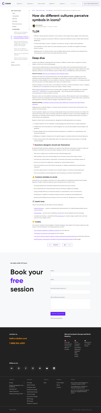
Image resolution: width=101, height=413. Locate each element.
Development (13, 389)
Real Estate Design (32, 392)
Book (33, 10)
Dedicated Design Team (16, 393)
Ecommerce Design (32, 396)
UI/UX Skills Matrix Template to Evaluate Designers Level (79, 387)
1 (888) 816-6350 (17, 343)
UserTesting (60, 216)
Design (11, 382)
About (58, 385)
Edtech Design (31, 385)
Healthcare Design (32, 389)
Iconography (15, 29)
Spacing (14, 18)
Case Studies (60, 382)
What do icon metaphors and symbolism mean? (21, 32)
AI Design (29, 382)
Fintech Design (31, 394)
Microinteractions (17, 24)
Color (13, 13)
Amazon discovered (41, 89)
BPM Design (30, 399)
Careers (59, 387)
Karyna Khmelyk (39, 25)
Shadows (14, 21)
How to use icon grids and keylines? (21, 54)
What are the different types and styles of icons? (21, 49)
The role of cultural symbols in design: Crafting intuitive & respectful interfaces (55, 236)
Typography (15, 16)
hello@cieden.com (18, 338)
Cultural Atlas (37, 213)
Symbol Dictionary (39, 208)
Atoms (13, 62)
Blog (45, 382)
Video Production (14, 391)
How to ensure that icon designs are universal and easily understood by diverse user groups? (21, 43)
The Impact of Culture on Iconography (44, 233)
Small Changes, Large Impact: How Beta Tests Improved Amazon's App (53, 239)
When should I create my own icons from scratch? (21, 58)
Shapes (14, 26)
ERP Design (30, 401)
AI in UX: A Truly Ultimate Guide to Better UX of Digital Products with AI (80, 391)
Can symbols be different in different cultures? (46, 230)
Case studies (41, 3)
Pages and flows (15, 65)
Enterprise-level (31, 387)
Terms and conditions (56, 318)
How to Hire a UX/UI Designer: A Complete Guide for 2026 (79, 383)
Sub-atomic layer (16, 10)
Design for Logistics (32, 403)
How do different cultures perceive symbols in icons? (21, 37)
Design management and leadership (16, 386)
